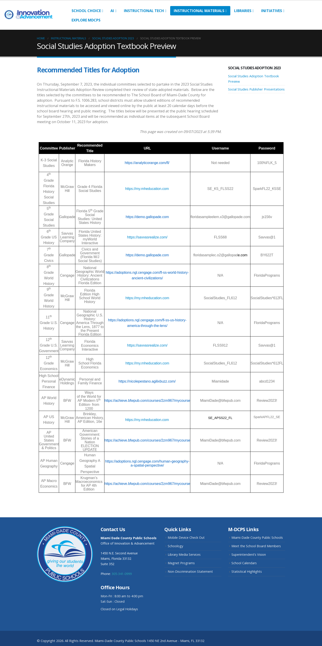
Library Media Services (184, 554)
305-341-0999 (122, 574)
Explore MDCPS (86, 20)
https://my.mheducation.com (147, 189)
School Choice (86, 10)
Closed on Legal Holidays (119, 609)
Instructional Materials (199, 10)
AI (112, 10)
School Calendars (244, 563)
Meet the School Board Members (256, 546)
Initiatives (271, 10)
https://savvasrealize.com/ (147, 237)
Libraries (242, 10)
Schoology (175, 546)
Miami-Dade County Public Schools (257, 537)
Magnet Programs (181, 563)
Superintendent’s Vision (248, 554)
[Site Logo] (30, 15)
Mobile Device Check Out (186, 537)
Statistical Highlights (246, 571)
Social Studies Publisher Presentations (256, 89)
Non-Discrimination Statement (190, 571)
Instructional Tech (144, 10)
